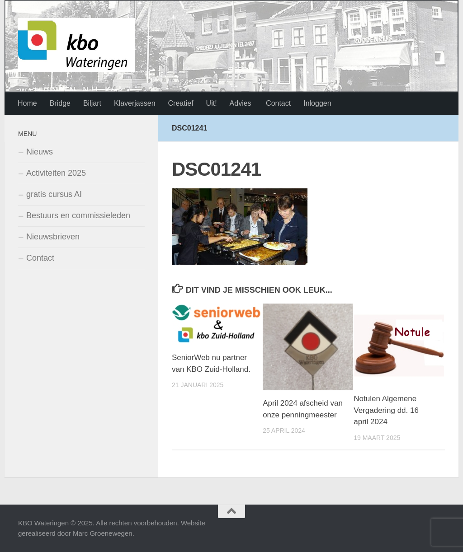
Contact (277, 103)
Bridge (60, 103)
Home (27, 103)
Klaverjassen (135, 103)
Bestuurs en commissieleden (78, 215)
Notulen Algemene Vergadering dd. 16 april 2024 (386, 410)
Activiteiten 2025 (56, 173)
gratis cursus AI (54, 194)
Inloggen (317, 103)
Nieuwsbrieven (53, 236)
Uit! (211, 103)
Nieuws (39, 151)
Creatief (181, 103)
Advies (240, 103)
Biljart (92, 103)
